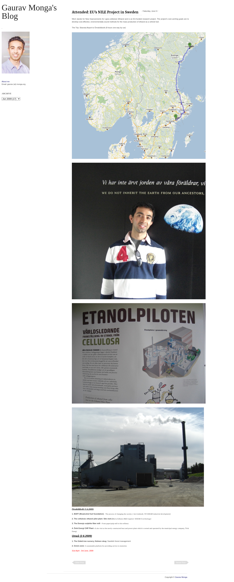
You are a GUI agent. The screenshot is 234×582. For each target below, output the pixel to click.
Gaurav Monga (181, 577)
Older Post (79, 563)
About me (6, 82)
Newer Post (181, 563)
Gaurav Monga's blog (29, 12)
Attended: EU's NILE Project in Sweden (105, 12)
